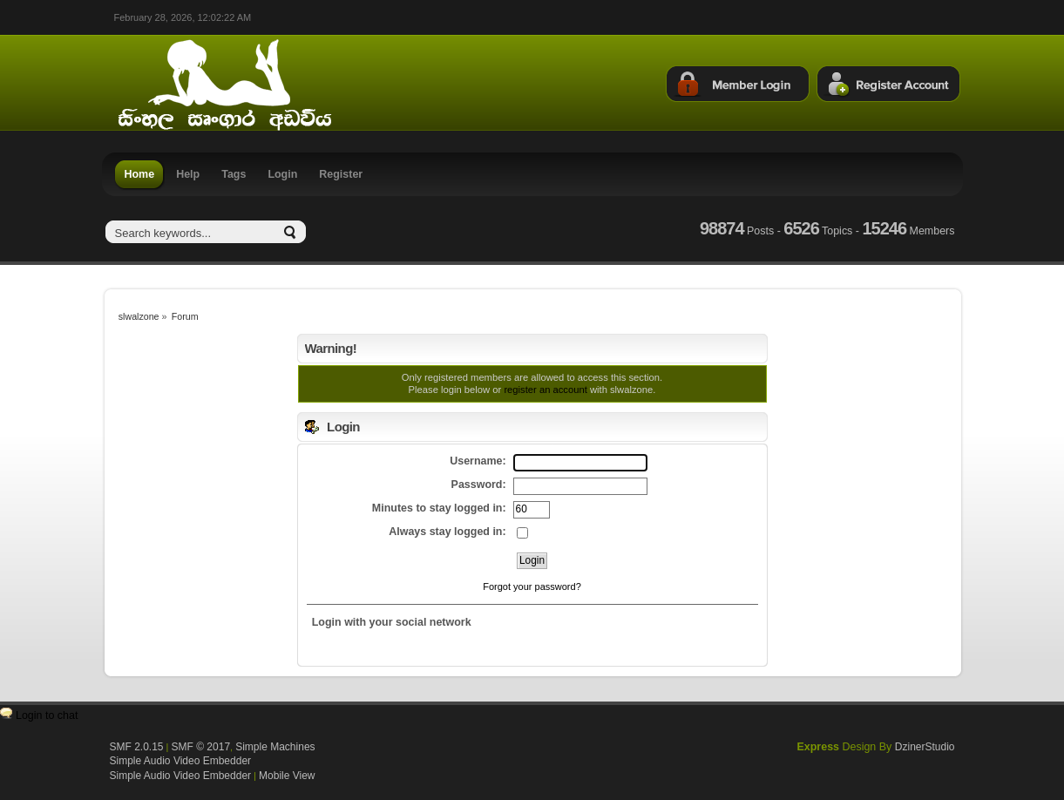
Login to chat (47, 715)
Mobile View (287, 775)
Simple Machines (275, 747)
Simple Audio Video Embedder (181, 761)
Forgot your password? (532, 586)
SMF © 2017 (201, 747)
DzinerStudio (925, 747)
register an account (545, 389)
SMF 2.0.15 (137, 747)
